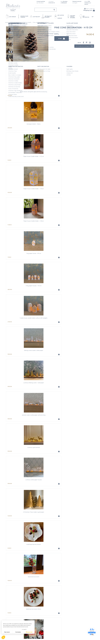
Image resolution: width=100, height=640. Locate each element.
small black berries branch (79, 222)
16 (69, 456)
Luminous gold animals (79, 189)
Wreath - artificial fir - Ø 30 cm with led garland (50, 320)
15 (10, 258)
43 (69, 488)
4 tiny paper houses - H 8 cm (20, 156)
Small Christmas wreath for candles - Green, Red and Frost (50, 584)
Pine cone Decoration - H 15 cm (73, 26)
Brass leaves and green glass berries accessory (20, 91)
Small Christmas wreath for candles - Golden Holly (20, 518)
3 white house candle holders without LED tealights (50, 157)
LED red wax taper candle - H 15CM (50, 452)
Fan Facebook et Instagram (84, 44)
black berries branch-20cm (50, 255)
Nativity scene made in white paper (79, 156)
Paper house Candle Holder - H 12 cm (79, 90)
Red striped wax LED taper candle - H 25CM (79, 452)
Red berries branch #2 (20, 287)
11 (39, 127)
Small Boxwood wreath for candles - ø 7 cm (79, 550)
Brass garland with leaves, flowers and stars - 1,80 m (79, 288)
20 (39, 324)
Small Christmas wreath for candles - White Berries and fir (79, 584)
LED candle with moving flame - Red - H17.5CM (79, 485)
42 (10, 94)
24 (39, 94)
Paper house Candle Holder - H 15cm (21, 123)
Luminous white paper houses (20, 222)
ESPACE (87, 3)
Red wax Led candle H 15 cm (50, 485)
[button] (3, 637)
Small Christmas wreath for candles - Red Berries (79, 617)
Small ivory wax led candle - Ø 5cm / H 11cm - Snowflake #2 (50, 387)
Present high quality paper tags (79, 419)
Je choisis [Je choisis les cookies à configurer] (18, 632)
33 (69, 258)
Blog (79, 41)
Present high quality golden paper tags (20, 452)
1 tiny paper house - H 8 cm (79, 123)
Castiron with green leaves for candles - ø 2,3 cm (79, 518)
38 (69, 291)
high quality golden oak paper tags (20, 353)
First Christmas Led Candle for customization (79, 255)
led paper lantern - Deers (50, 90)
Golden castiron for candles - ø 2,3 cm (50, 517)
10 (10, 127)
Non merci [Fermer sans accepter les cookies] (7, 632)
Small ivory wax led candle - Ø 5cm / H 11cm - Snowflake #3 (79, 321)
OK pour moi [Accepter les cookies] (29, 632)
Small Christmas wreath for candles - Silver (50, 550)
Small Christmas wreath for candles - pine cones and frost (20, 617)
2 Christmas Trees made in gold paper (50, 222)
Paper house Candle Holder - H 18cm (50, 123)
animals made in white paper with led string (50, 189)
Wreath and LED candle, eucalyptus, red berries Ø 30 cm (20, 420)
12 (39, 226)
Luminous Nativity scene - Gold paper (20, 189)
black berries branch (20, 255)
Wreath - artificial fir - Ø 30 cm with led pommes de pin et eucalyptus (79, 354)
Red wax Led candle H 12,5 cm (20, 485)
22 (69, 324)
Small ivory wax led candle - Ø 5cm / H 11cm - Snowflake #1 (50, 354)
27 (39, 160)
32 (69, 357)
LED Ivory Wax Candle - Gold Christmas (50, 287)
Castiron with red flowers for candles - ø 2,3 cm (21, 551)
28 (10, 160)
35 (10, 423)
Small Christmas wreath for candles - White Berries (20, 584)
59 (69, 160)
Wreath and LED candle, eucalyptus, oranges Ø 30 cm (50, 420)
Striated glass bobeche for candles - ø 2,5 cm (20, 320)
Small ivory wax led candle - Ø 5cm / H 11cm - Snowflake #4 (20, 387)
